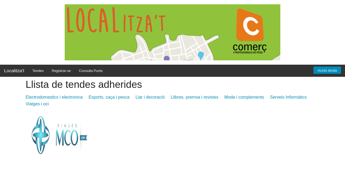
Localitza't (14, 70)
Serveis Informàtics (288, 97)
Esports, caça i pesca (109, 97)
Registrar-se (61, 71)
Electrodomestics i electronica (54, 97)
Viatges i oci (37, 104)
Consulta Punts (91, 71)
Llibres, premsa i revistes (194, 97)
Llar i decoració (150, 97)
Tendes (38, 71)
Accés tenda (327, 70)
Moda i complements (244, 97)
